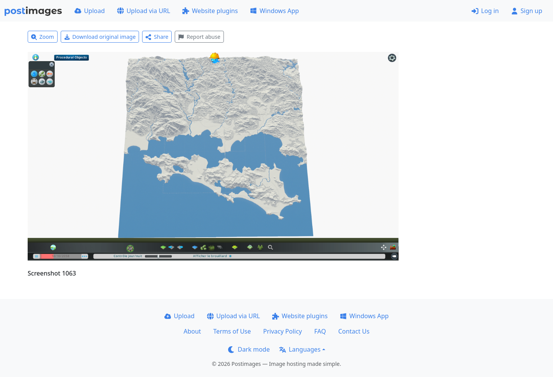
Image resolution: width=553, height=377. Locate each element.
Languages (299, 349)
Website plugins (210, 11)
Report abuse (199, 36)
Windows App (274, 11)
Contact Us (353, 331)
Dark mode (249, 349)
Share (157, 36)
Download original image (100, 36)
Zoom (42, 36)
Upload (90, 11)
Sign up (526, 11)
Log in (485, 11)
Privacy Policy (282, 331)
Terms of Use (232, 331)
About (192, 331)
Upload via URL (143, 11)
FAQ (320, 331)
